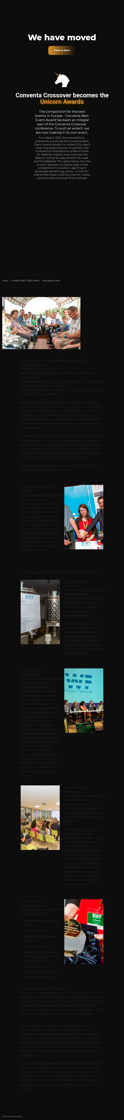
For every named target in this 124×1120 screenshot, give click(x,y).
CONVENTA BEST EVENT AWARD (25, 280)
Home (5, 280)
